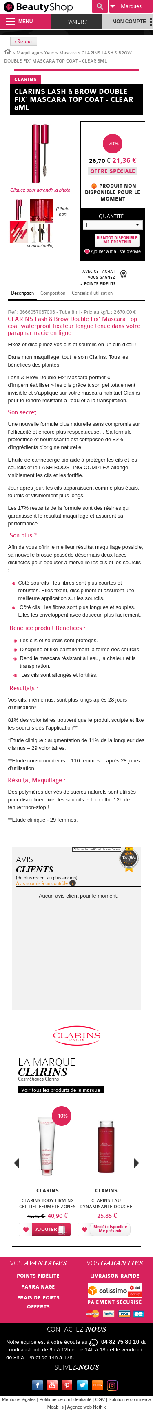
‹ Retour (24, 41)
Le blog (99, 1386)
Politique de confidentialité (65, 1399)
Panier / (76, 22)
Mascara (68, 53)
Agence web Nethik (86, 1407)
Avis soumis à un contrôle (42, 883)
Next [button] (136, 1163)
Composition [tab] (52, 293)
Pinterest (69, 1386)
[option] (47, 1172)
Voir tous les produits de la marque (60, 1090)
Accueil (7, 51)
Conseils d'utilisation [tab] (92, 293)
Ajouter (46, 1229)
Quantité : (112, 216)
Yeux (49, 53)
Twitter (84, 1386)
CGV (100, 1399)
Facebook (39, 1386)
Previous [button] (16, 1165)
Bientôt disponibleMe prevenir (117, 240)
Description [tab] (22, 293)
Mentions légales (19, 1399)
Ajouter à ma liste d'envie (116, 251)
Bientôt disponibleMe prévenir (110, 1229)
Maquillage (27, 53)
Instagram (114, 1386)
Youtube (54, 1386)
